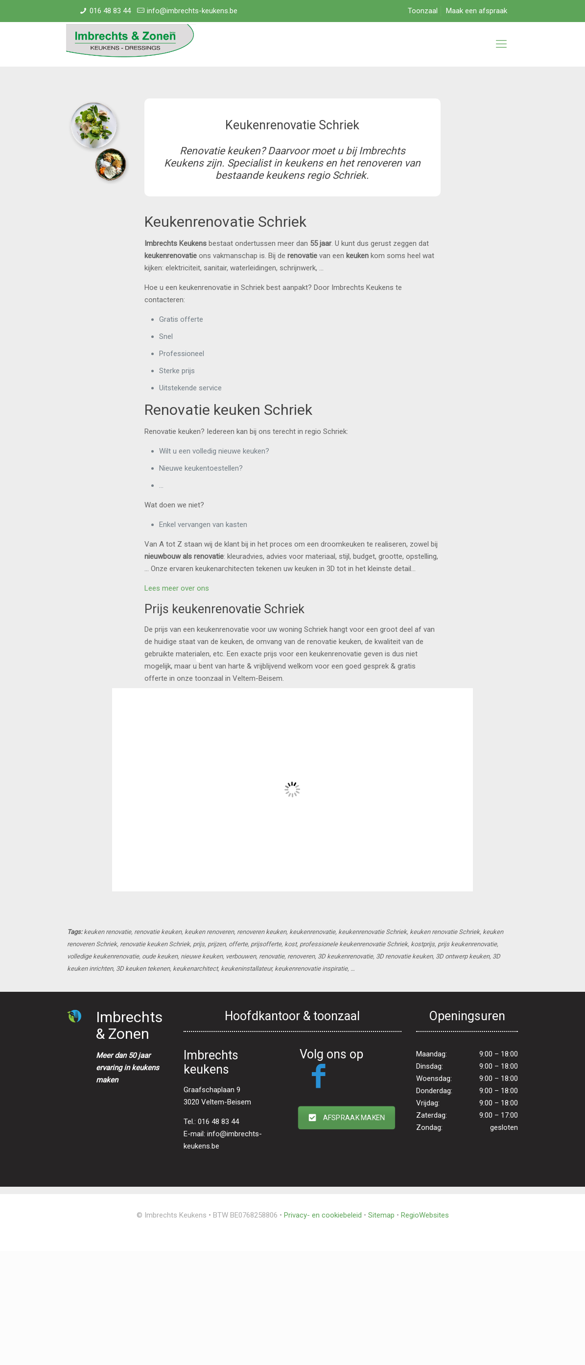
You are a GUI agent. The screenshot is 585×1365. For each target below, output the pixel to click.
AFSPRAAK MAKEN (346, 1117)
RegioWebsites (425, 1215)
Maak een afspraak (476, 10)
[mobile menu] (501, 44)
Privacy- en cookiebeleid (323, 1215)
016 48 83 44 (110, 10)
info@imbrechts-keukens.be (192, 10)
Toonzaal (423, 10)
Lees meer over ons (176, 588)
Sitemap (381, 1215)
